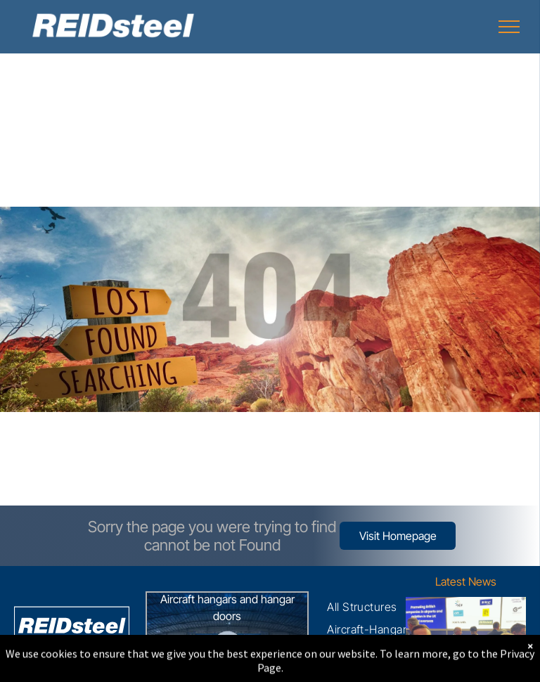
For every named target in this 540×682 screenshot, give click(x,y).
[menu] (509, 26)
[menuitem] (362, 607)
